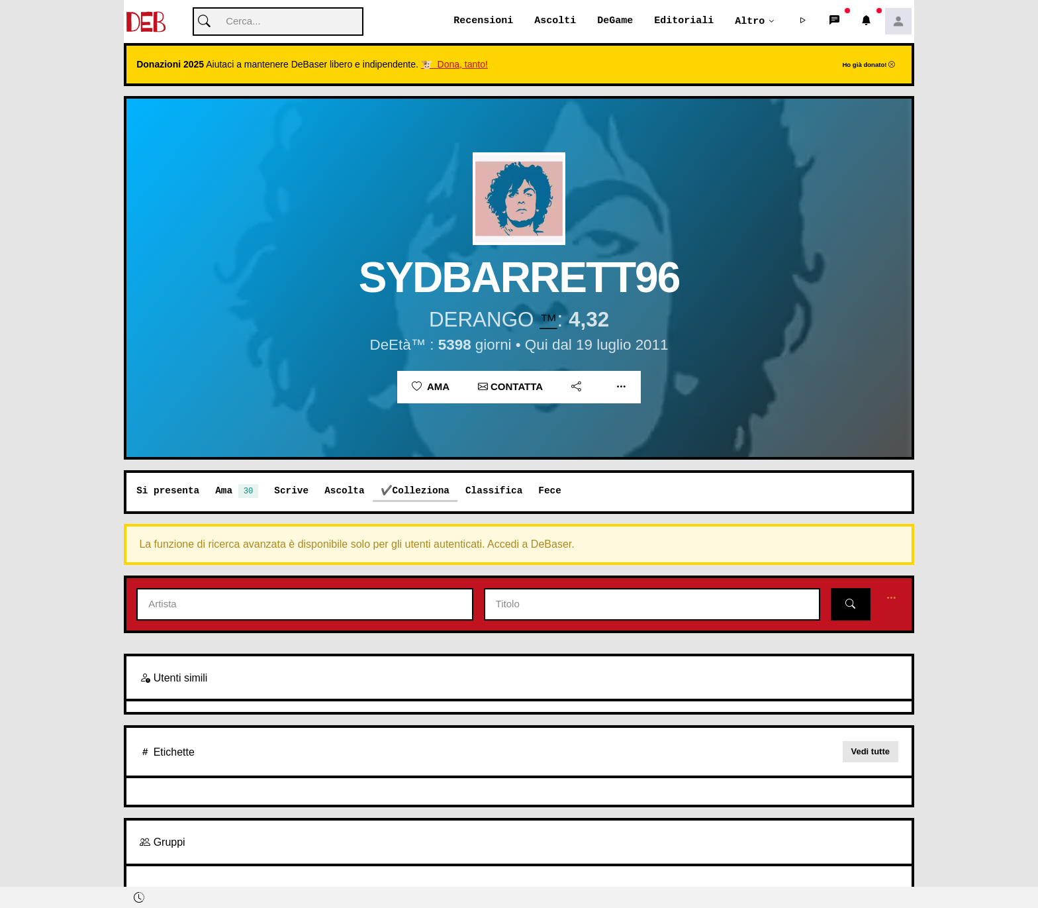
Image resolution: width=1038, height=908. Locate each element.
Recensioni (483, 21)
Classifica (493, 491)
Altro (750, 21)
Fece (549, 491)
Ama (430, 387)
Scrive (291, 491)
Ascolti (555, 21)
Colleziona (421, 491)
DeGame (615, 21)
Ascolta (344, 491)
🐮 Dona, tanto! (454, 65)
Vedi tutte (870, 752)
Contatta (510, 387)
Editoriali (684, 21)
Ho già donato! (868, 65)
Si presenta (167, 491)
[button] (803, 22)
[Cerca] (278, 22)
